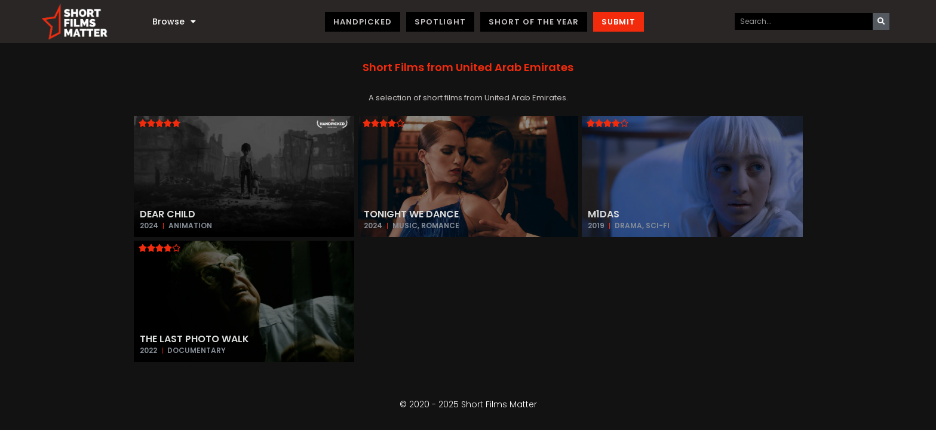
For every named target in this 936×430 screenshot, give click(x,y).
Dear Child (167, 214)
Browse (174, 21)
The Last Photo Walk (194, 339)
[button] (468, 67)
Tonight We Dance (411, 214)
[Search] (881, 21)
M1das (603, 214)
